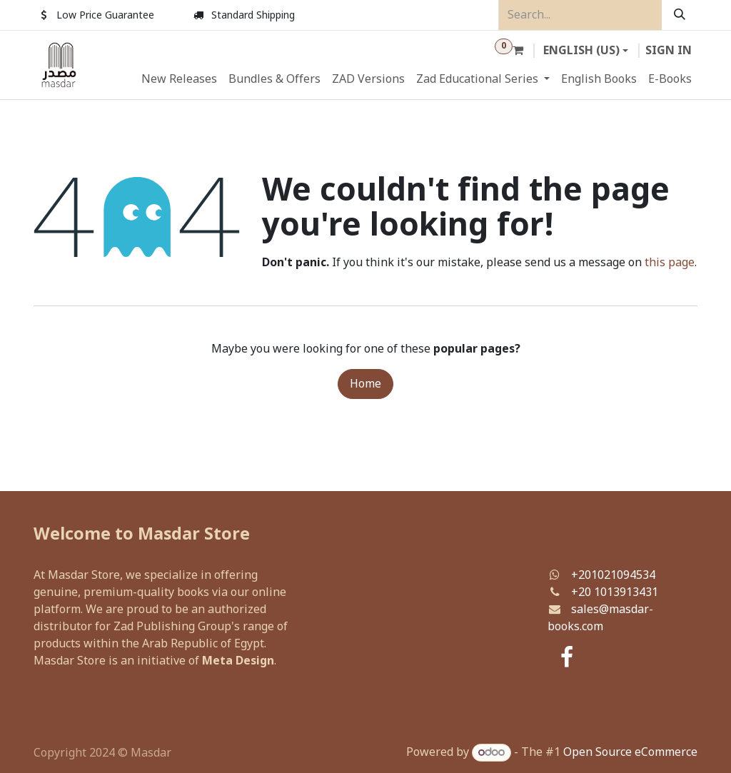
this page (670, 263)
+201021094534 (613, 575)
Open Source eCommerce (630, 752)
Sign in (668, 51)
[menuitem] (179, 79)
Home (365, 384)
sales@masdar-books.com (600, 618)
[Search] (679, 15)
